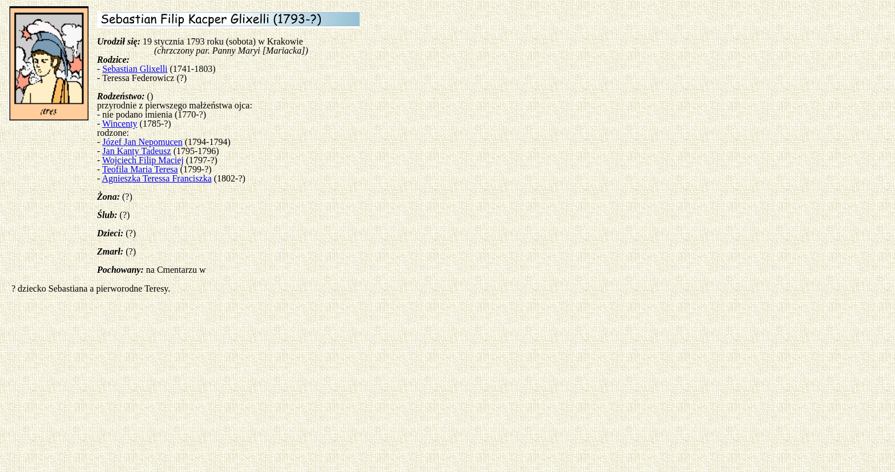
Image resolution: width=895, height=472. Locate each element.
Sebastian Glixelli (134, 69)
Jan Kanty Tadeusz (136, 151)
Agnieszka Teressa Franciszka (156, 178)
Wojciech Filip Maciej (143, 160)
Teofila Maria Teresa (140, 169)
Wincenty (120, 123)
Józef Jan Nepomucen (142, 142)
